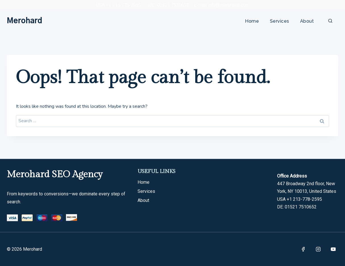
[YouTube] (333, 249)
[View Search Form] (330, 21)
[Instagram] (318, 249)
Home (252, 21)
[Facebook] (303, 249)
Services (279, 21)
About (307, 21)
